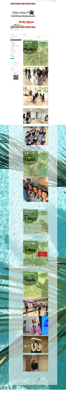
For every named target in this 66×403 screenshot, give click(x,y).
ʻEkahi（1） (13, 43)
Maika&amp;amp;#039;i (27, 39)
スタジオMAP (13, 50)
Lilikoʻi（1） (13, 44)
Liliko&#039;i (25, 208)
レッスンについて (13, 52)
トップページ (13, 34)
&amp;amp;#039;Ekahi (27, 150)
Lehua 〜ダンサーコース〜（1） (16, 45)
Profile (12, 38)
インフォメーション (14, 36)
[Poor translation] (2, 389)
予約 (11, 54)
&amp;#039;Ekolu (26, 271)
